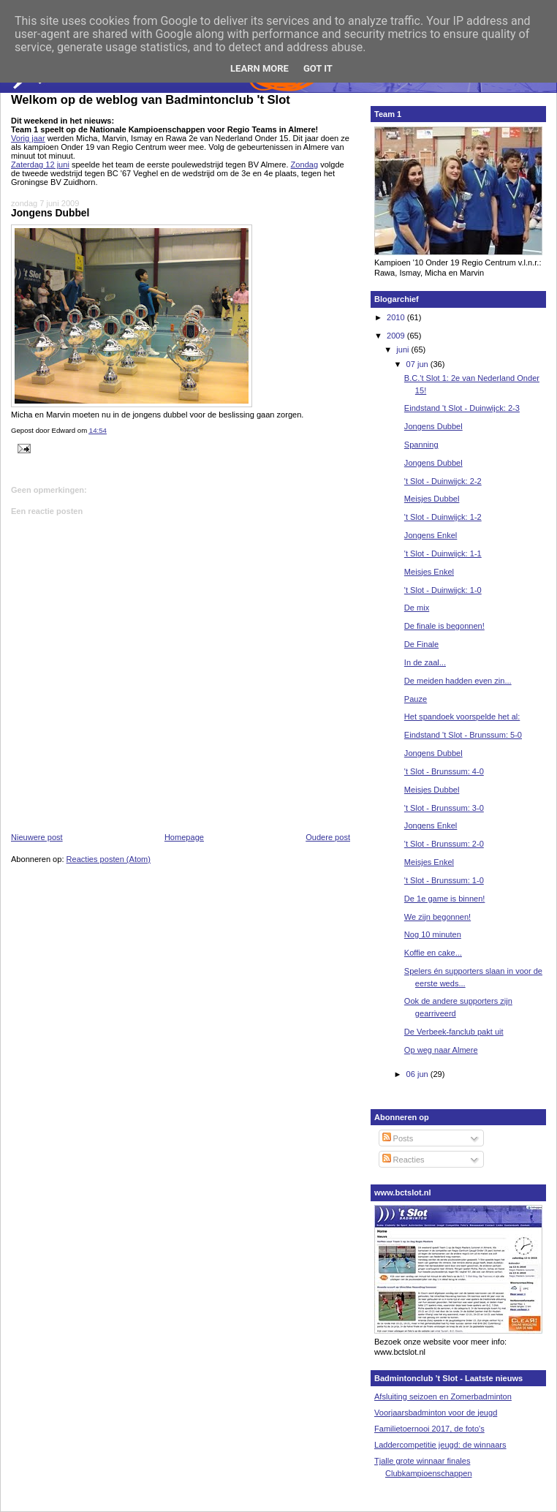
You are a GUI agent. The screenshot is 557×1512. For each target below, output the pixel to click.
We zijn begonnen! (437, 916)
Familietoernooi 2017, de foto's (429, 1428)
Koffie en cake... (433, 952)
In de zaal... (425, 662)
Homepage (184, 837)
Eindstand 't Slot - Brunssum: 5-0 (463, 734)
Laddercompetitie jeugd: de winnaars (440, 1444)
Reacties (403, 1159)
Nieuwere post (37, 837)
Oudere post (328, 837)
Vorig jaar (28, 138)
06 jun (418, 1074)
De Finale (421, 644)
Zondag (304, 164)
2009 (397, 335)
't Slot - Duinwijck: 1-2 (443, 517)
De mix (416, 607)
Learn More (259, 68)
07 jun (418, 364)
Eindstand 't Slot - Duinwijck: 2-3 (462, 408)
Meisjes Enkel (429, 571)
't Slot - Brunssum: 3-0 (444, 808)
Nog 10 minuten (432, 934)
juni (403, 349)
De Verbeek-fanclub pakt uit (454, 1031)
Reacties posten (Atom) (109, 859)
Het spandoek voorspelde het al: (462, 716)
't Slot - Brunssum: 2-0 (444, 843)
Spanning (421, 444)
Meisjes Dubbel (432, 498)
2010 (397, 317)
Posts (398, 1138)
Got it (318, 68)
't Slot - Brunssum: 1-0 (444, 880)
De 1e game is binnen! (444, 898)
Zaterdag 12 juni (40, 164)
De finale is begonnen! (444, 625)
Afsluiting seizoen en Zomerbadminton (443, 1396)
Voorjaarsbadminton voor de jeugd (435, 1412)
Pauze (415, 699)
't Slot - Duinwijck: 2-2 (443, 481)
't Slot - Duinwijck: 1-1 (443, 553)
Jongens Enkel (430, 535)
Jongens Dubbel (50, 213)
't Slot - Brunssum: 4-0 (444, 771)
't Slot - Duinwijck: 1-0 (443, 590)
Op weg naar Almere (441, 1050)
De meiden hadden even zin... (458, 680)
